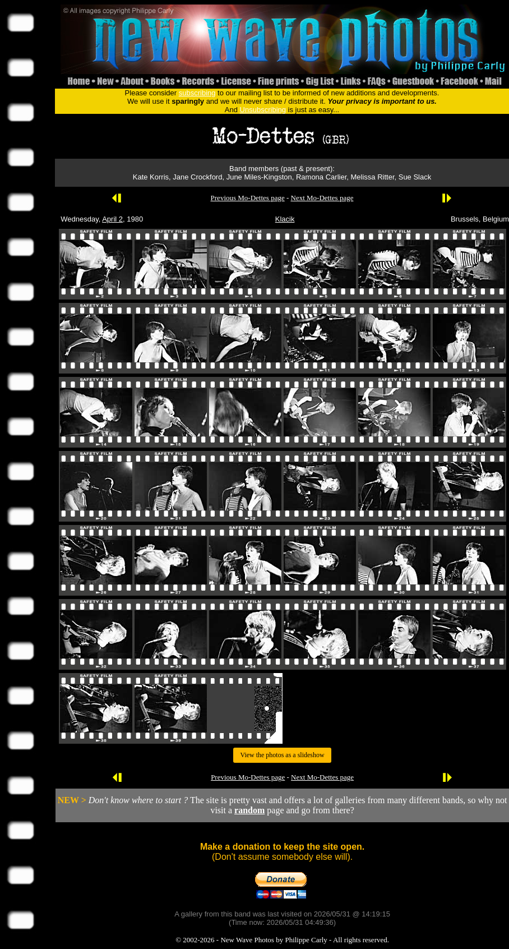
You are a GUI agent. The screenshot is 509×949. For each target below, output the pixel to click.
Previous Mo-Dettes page (248, 198)
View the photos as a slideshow (282, 755)
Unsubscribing (263, 109)
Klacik (285, 219)
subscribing (197, 93)
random (249, 810)
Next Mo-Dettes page (322, 198)
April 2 (112, 219)
